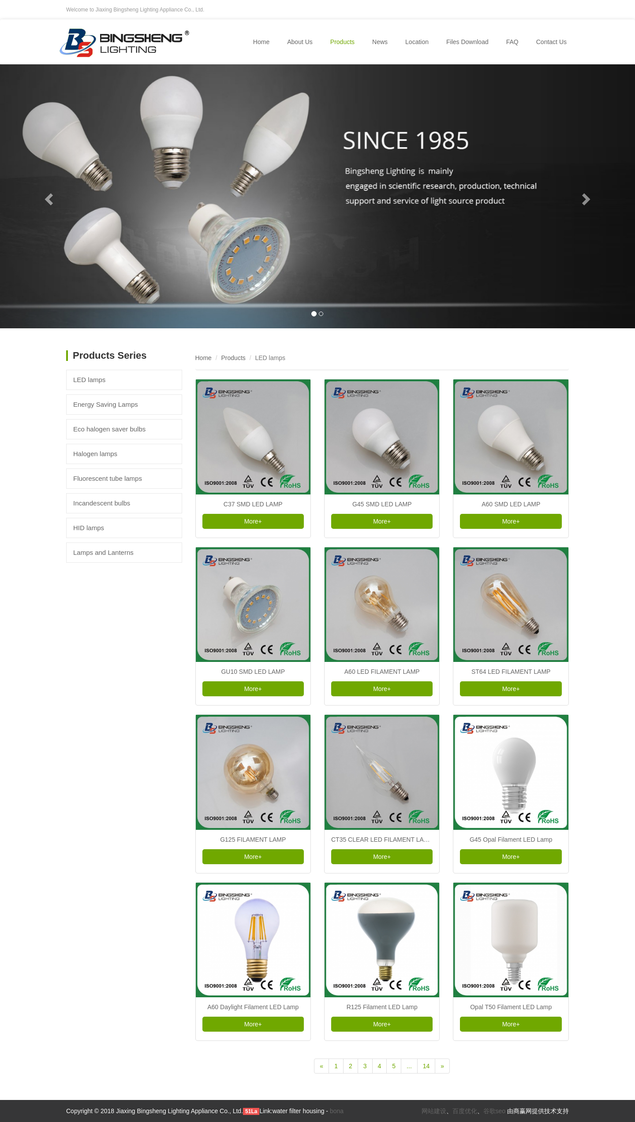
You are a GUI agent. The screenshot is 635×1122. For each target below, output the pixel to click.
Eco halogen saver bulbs (109, 429)
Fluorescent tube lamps (107, 478)
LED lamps (89, 379)
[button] (47, 196)
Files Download (467, 41)
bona (337, 1111)
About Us (300, 41)
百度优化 (464, 1111)
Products (233, 357)
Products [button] (342, 41)
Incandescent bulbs (101, 503)
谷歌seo (494, 1111)
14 (426, 1066)
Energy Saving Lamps (105, 404)
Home (261, 41)
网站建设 (434, 1111)
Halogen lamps (95, 453)
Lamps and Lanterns (103, 552)
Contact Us (551, 41)
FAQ (512, 41)
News (380, 41)
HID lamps (88, 527)
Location (417, 41)
